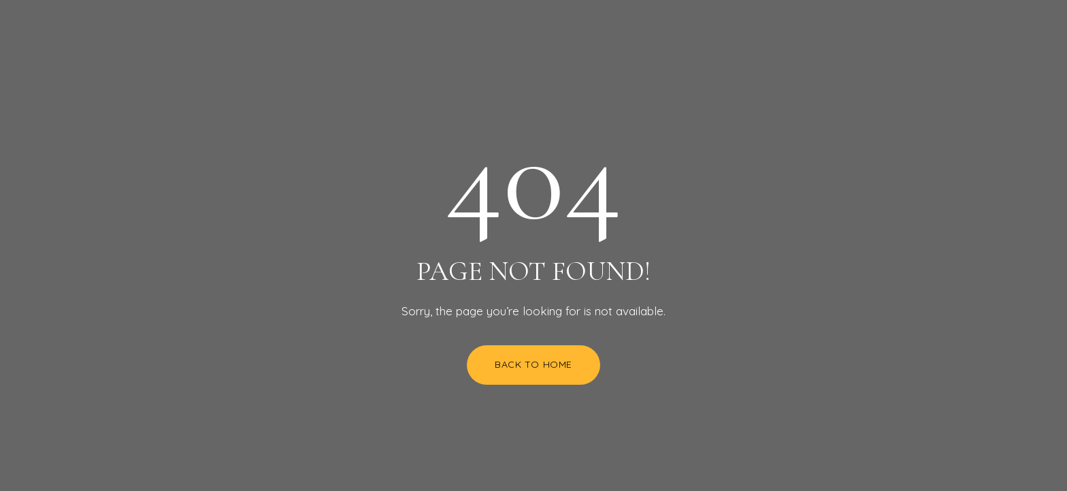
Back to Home (533, 364)
